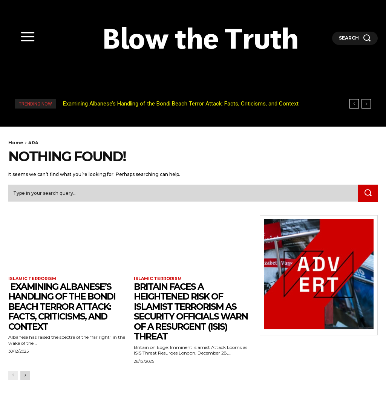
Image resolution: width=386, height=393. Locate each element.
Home (15, 142)
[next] (366, 104)
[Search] (368, 193)
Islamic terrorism (32, 278)
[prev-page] (13, 375)
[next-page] (25, 375)
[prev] (354, 104)
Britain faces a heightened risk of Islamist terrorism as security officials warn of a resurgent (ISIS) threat (192, 311)
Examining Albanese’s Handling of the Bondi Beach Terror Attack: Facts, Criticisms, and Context (180, 103)
